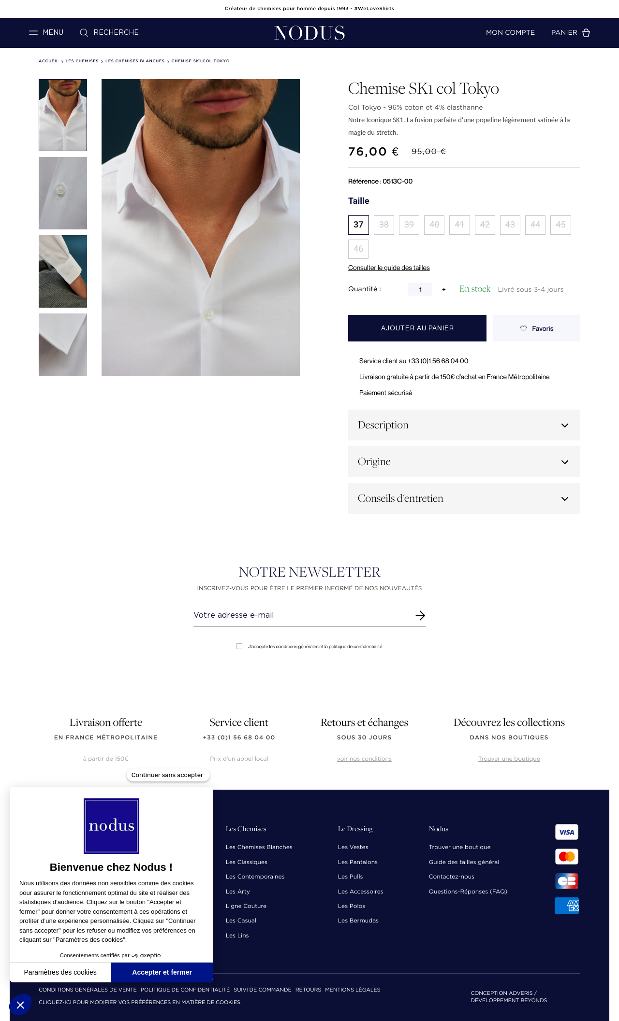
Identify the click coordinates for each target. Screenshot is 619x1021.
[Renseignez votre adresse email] (300, 615)
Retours (308, 990)
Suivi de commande (262, 990)
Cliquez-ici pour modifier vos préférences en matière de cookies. (140, 1003)
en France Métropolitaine (106, 737)
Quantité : (364, 289)
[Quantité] (420, 289)
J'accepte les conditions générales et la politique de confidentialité (309, 646)
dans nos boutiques (509, 737)
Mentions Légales (352, 990)
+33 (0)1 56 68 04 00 (239, 737)
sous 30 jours (364, 737)
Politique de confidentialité (185, 990)
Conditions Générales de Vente (88, 990)
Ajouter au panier (417, 328)
